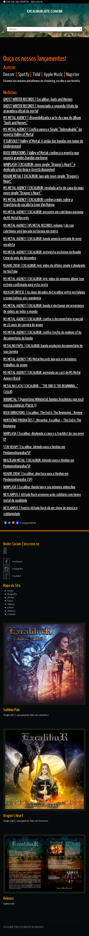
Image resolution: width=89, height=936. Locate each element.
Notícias (12, 610)
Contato (12, 614)
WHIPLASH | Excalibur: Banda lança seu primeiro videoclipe (39, 487)
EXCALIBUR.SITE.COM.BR (44, 11)
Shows (11, 597)
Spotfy (23, 74)
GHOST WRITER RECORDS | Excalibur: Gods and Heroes (37, 99)
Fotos (10, 600)
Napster (72, 74)
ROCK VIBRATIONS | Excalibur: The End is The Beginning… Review (42, 413)
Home (11, 590)
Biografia (12, 594)
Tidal (36, 74)
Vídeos (11, 604)
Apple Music (53, 74)
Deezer (9, 74)
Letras (11, 607)
